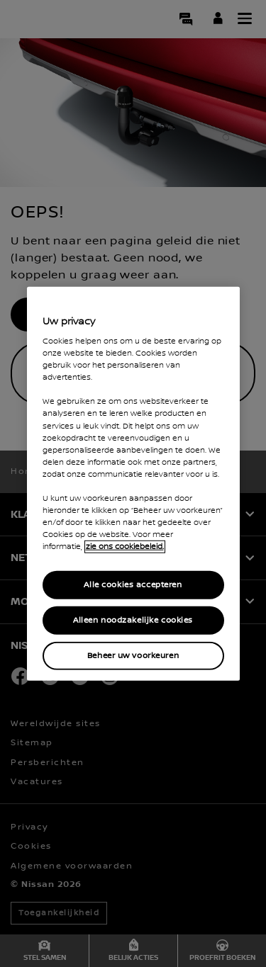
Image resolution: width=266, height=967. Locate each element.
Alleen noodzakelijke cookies (133, 620)
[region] (133, 483)
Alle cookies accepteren (133, 584)
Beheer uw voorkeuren (133, 655)
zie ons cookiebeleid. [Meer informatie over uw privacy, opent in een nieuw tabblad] (125, 547)
